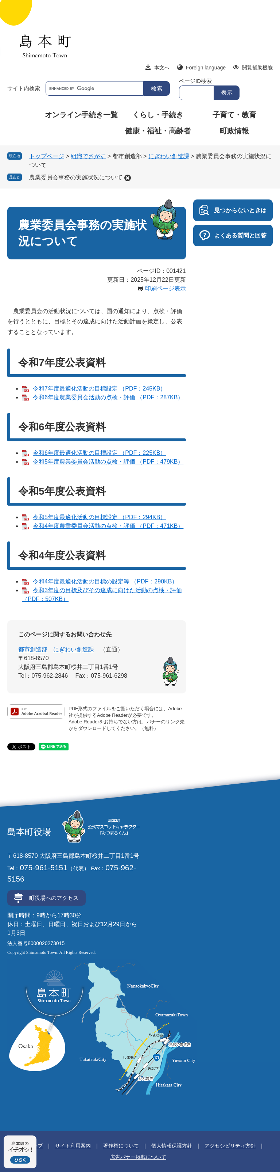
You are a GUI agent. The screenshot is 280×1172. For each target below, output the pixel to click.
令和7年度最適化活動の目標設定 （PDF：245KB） (99, 388)
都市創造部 (32, 649)
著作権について (121, 1146)
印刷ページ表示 (165, 288)
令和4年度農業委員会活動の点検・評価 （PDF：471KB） (108, 526)
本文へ (162, 68)
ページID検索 (195, 81)
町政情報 (234, 131)
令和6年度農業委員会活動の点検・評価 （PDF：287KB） (108, 397)
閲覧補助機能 (257, 68)
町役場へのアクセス (53, 898)
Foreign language (206, 68)
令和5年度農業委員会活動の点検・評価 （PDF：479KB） (108, 461)
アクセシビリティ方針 (230, 1146)
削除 (127, 178)
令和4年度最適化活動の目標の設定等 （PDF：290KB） (105, 581)
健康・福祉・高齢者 (158, 131)
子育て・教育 (234, 115)
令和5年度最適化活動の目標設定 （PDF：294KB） (99, 517)
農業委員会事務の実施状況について (75, 177)
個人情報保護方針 (171, 1146)
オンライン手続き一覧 (81, 115)
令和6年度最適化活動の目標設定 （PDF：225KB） (99, 453)
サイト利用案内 (73, 1146)
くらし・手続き (157, 115)
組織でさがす (88, 156)
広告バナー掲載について (138, 1157)
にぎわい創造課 (168, 156)
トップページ (46, 156)
